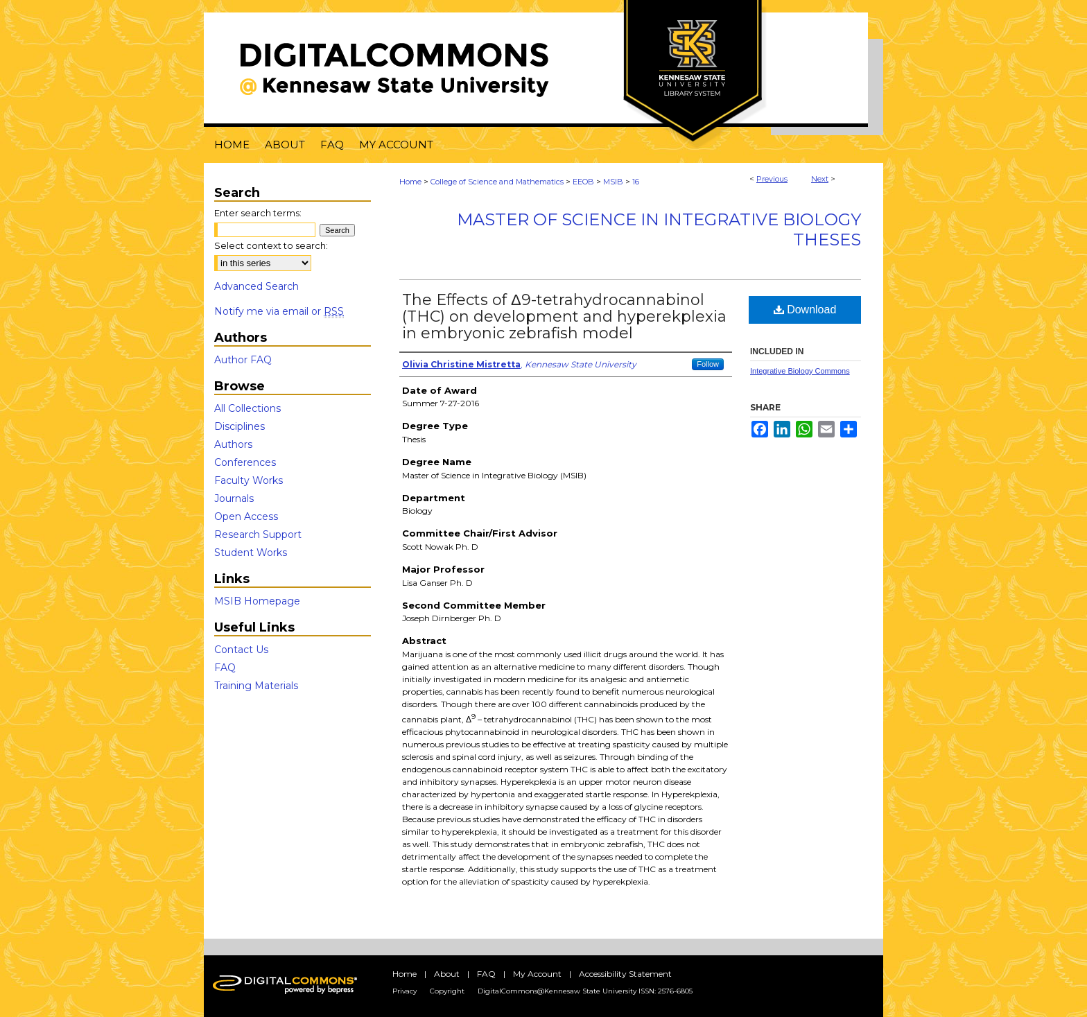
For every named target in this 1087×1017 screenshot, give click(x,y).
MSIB (613, 181)
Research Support (258, 534)
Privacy (404, 991)
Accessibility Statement (625, 973)
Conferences (245, 462)
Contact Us (241, 649)
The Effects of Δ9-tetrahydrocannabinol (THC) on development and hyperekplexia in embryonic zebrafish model (564, 316)
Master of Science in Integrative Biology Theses (659, 229)
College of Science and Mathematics (497, 181)
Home (410, 181)
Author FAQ (243, 360)
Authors (233, 444)
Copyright (447, 991)
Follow (708, 364)
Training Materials (256, 685)
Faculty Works (248, 480)
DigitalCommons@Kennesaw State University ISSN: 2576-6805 (585, 991)
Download (805, 309)
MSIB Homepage (257, 601)
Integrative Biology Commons (800, 371)
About (447, 973)
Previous (772, 179)
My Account (537, 973)
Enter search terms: (258, 212)
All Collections (247, 408)
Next (819, 179)
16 (635, 181)
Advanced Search (256, 286)
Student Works (250, 552)
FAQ (225, 667)
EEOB (583, 181)
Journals (234, 498)
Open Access (246, 516)
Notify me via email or (279, 311)
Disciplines (239, 426)
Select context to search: (271, 245)
